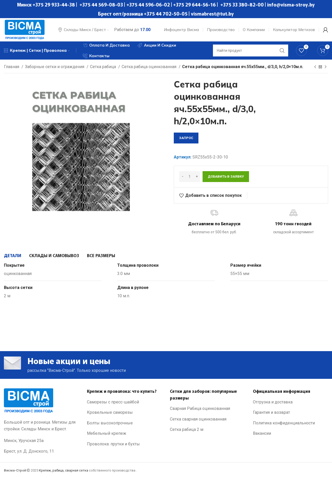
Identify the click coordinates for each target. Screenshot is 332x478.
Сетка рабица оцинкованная (149, 66)
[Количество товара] (189, 176)
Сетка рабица (103, 66)
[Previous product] (315, 67)
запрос (186, 138)
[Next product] (325, 67)
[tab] (12, 255)
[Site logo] (24, 29)
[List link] (124, 402)
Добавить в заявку (226, 176)
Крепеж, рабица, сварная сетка (63, 470)
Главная (12, 66)
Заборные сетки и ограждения (55, 66)
